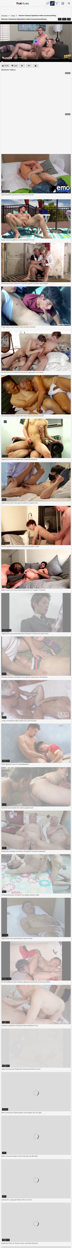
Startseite (4, 15)
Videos (13, 15)
